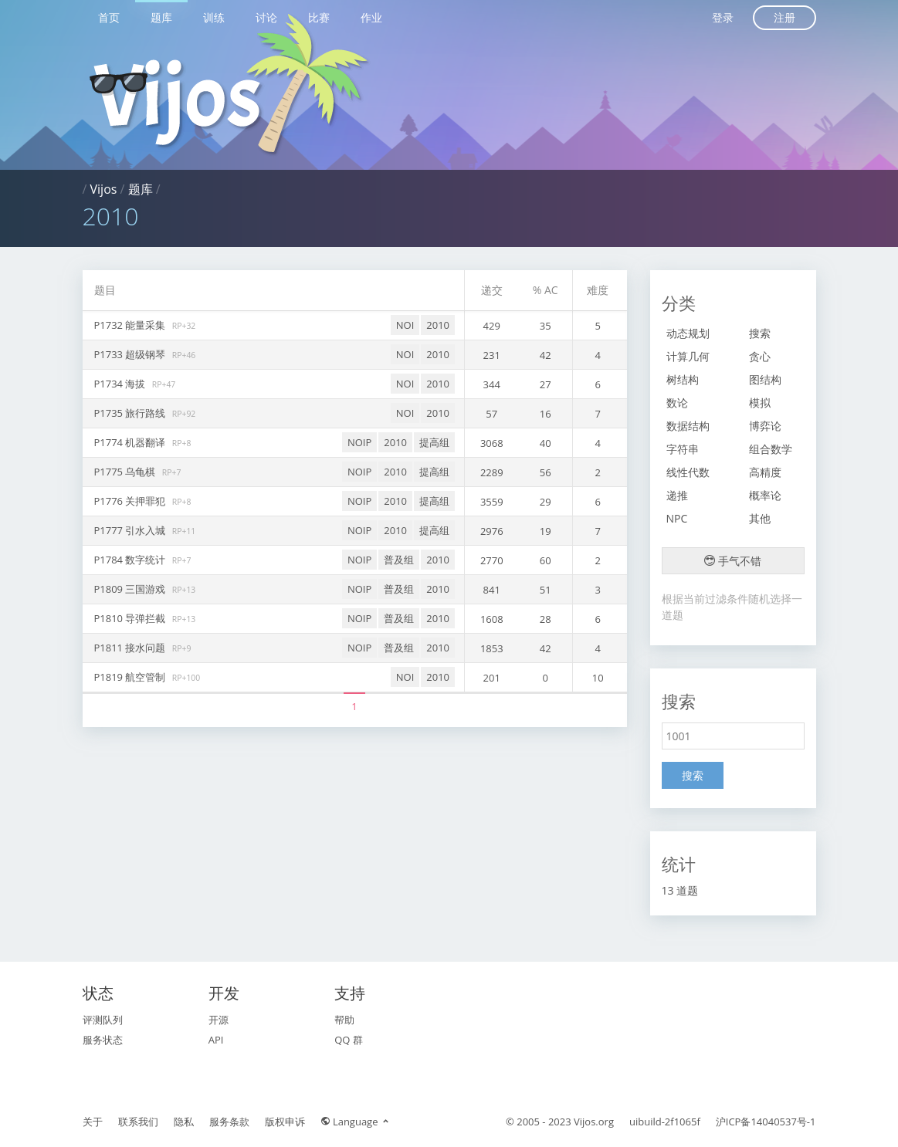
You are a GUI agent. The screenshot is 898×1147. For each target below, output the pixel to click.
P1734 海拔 (121, 384)
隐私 (184, 1121)
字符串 (682, 449)
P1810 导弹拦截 (131, 618)
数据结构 (688, 425)
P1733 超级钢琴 (131, 354)
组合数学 (770, 449)
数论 (677, 402)
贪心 (760, 356)
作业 (371, 17)
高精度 (765, 472)
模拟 (760, 402)
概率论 (765, 495)
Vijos (103, 189)
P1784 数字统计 (131, 560)
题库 (161, 17)
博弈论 (765, 425)
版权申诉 (285, 1121)
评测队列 (103, 1020)
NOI (405, 325)
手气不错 (732, 560)
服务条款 (229, 1121)
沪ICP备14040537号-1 (766, 1121)
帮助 (344, 1020)
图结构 (765, 379)
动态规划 (688, 333)
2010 (437, 325)
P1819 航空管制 (131, 677)
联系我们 (138, 1121)
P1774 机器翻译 (131, 442)
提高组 (434, 442)
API (216, 1040)
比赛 (319, 17)
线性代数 (688, 472)
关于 (93, 1121)
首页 (109, 17)
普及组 (399, 560)
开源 (218, 1020)
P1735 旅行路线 (131, 413)
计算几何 (688, 356)
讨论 (266, 17)
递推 (677, 495)
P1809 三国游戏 (131, 589)
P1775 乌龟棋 (126, 472)
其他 (760, 518)
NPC (677, 518)
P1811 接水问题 (131, 648)
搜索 (760, 333)
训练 (214, 17)
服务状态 (103, 1040)
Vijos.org (594, 1121)
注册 (784, 17)
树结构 (682, 379)
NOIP (359, 442)
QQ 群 (348, 1040)
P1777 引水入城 (131, 530)
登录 (723, 17)
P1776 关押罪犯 (131, 501)
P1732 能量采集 (131, 325)
